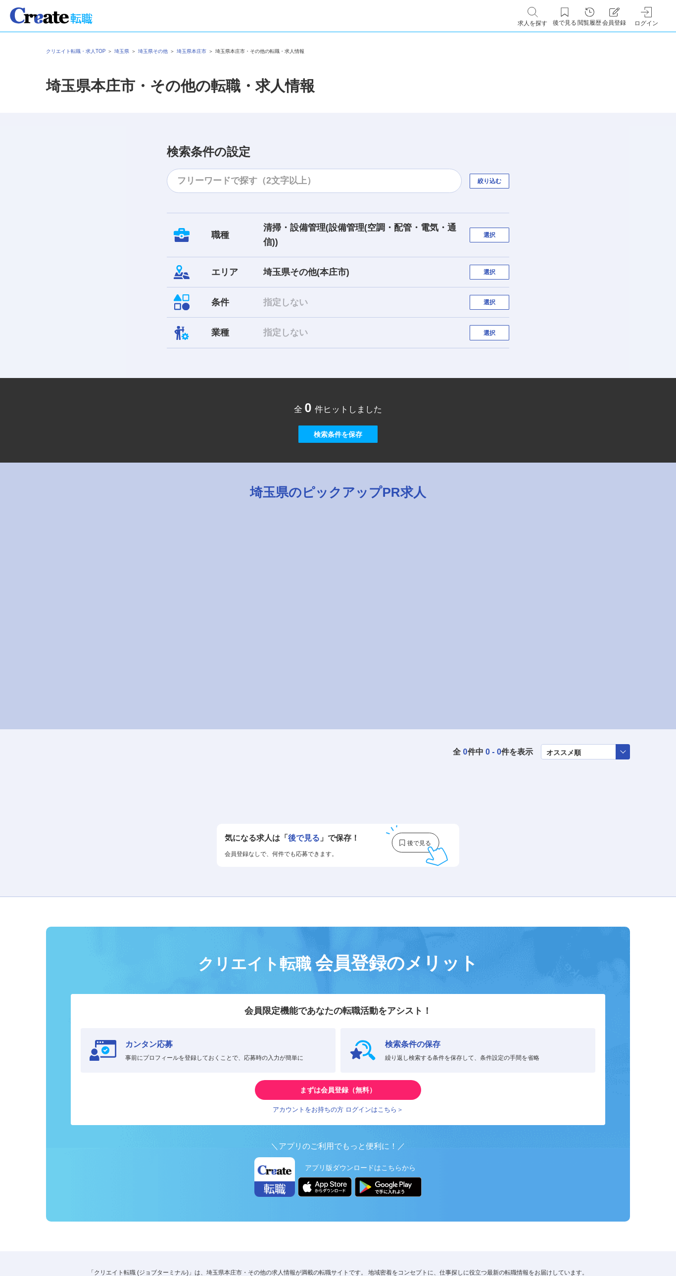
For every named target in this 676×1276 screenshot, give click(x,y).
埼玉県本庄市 (191, 51)
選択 (498, 235)
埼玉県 (121, 51)
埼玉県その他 (153, 51)
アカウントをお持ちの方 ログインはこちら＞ (338, 1174)
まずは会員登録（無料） (338, 1144)
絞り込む (498, 181)
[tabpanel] (338, 654)
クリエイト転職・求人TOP (75, 51)
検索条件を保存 (338, 471)
